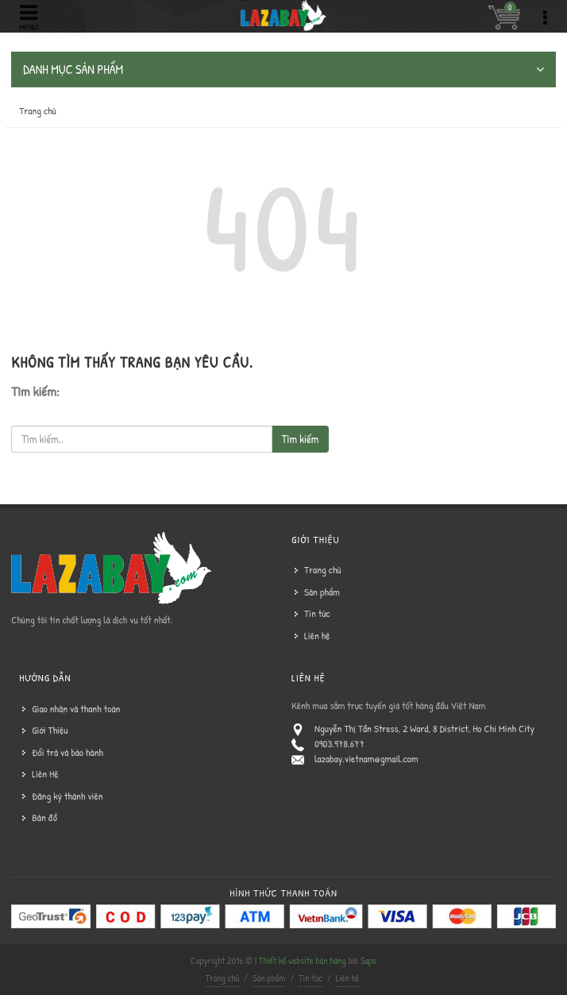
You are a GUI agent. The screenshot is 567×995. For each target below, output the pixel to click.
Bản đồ (44, 817)
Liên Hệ (45, 773)
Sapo (368, 960)
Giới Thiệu (50, 730)
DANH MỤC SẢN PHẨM (283, 69)
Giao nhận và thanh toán (76, 708)
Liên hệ (317, 635)
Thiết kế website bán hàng (302, 960)
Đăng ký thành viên (67, 796)
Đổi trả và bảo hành (67, 752)
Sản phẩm (322, 591)
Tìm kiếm (300, 438)
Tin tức (317, 613)
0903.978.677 (339, 743)
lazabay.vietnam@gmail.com (366, 758)
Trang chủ (37, 110)
